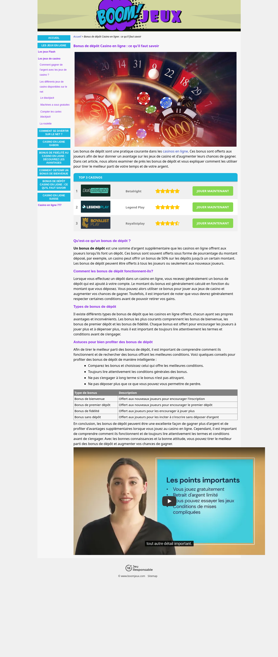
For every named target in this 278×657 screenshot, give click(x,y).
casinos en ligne (175, 151)
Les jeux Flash (47, 51)
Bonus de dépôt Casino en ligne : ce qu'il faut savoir (54, 184)
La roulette (46, 123)
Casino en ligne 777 (50, 205)
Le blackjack (47, 97)
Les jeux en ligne (53, 45)
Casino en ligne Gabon (54, 143)
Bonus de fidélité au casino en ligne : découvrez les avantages (54, 157)
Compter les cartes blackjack (51, 114)
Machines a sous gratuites (55, 104)
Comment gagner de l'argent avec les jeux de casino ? (53, 69)
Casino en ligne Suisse (54, 197)
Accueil (53, 37)
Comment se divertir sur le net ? (54, 132)
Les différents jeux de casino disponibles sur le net (53, 86)
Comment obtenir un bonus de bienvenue (54, 172)
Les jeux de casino (49, 58)
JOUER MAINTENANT (213, 191)
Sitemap (152, 576)
